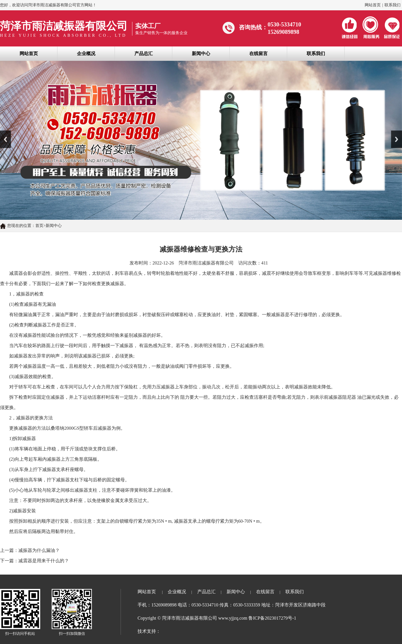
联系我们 (392, 5)
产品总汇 (143, 53)
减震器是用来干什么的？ (43, 560)
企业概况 (86, 53)
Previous (5, 139)
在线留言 (258, 53)
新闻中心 (201, 53)
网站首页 (373, 5)
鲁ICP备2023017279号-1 (272, 618)
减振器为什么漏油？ (39, 550)
